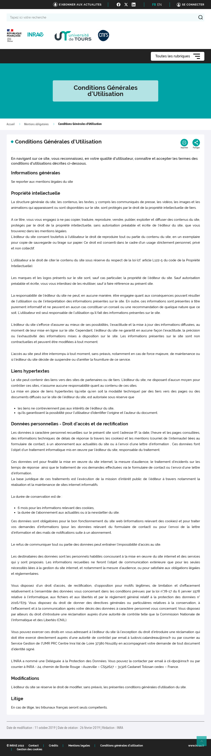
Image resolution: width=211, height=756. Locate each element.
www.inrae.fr (196, 745)
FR (154, 4)
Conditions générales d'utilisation (121, 745)
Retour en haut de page (203, 743)
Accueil (11, 124)
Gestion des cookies (29, 749)
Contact (34, 745)
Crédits (53, 745)
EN (159, 4)
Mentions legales (79, 745)
